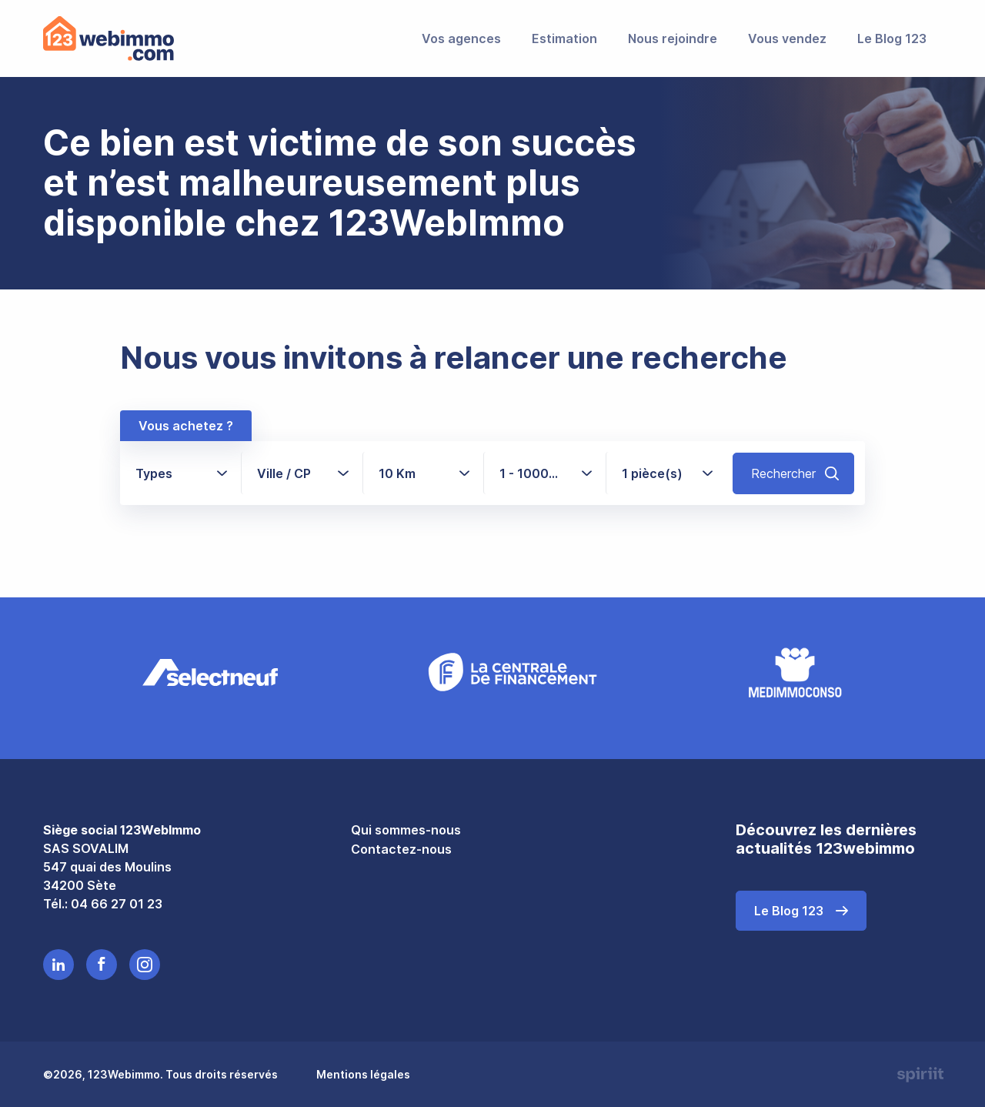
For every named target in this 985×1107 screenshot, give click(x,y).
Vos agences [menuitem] (461, 38)
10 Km (397, 472)
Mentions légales (363, 1073)
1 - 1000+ (535, 472)
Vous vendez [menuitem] (787, 38)
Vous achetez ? (186, 425)
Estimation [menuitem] (564, 38)
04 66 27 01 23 (116, 902)
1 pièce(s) (652, 472)
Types (153, 472)
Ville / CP (284, 472)
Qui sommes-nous (406, 828)
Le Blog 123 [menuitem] (892, 38)
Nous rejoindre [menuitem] (672, 38)
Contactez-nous (401, 848)
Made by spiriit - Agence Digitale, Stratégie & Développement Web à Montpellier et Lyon (919, 1074)
